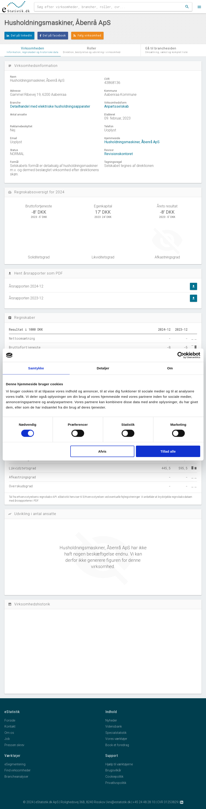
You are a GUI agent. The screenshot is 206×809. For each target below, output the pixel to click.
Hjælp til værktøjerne (119, 764)
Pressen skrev (14, 745)
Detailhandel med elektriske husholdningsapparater (50, 106)
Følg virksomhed (87, 35)
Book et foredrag (117, 745)
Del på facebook (53, 35)
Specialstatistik (116, 732)
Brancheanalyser (16, 776)
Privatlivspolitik (115, 783)
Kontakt (9, 726)
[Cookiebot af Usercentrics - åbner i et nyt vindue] (180, 355)
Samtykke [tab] (36, 368)
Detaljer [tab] (103, 368)
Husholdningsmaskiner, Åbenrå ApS (132, 142)
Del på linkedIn (19, 35)
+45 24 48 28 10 (144, 802)
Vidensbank (113, 726)
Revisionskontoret (118, 154)
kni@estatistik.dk (119, 802)
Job (7, 739)
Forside (9, 720)
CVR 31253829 (167, 802)
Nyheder (111, 720)
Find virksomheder (17, 770)
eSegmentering (14, 764)
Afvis (102, 451)
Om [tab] (170, 368)
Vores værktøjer (116, 739)
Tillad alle (168, 451)
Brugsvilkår (113, 770)
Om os (9, 732)
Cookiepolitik (114, 776)
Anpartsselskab (116, 106)
